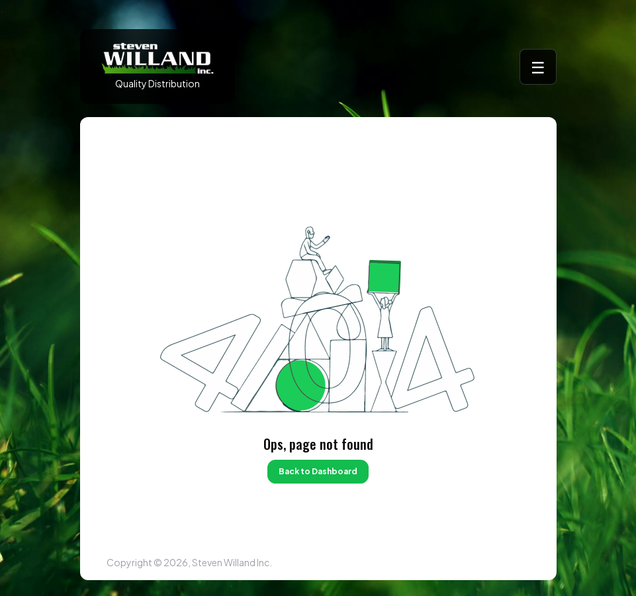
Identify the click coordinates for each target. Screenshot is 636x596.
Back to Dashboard (318, 471)
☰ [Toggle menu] (538, 67)
